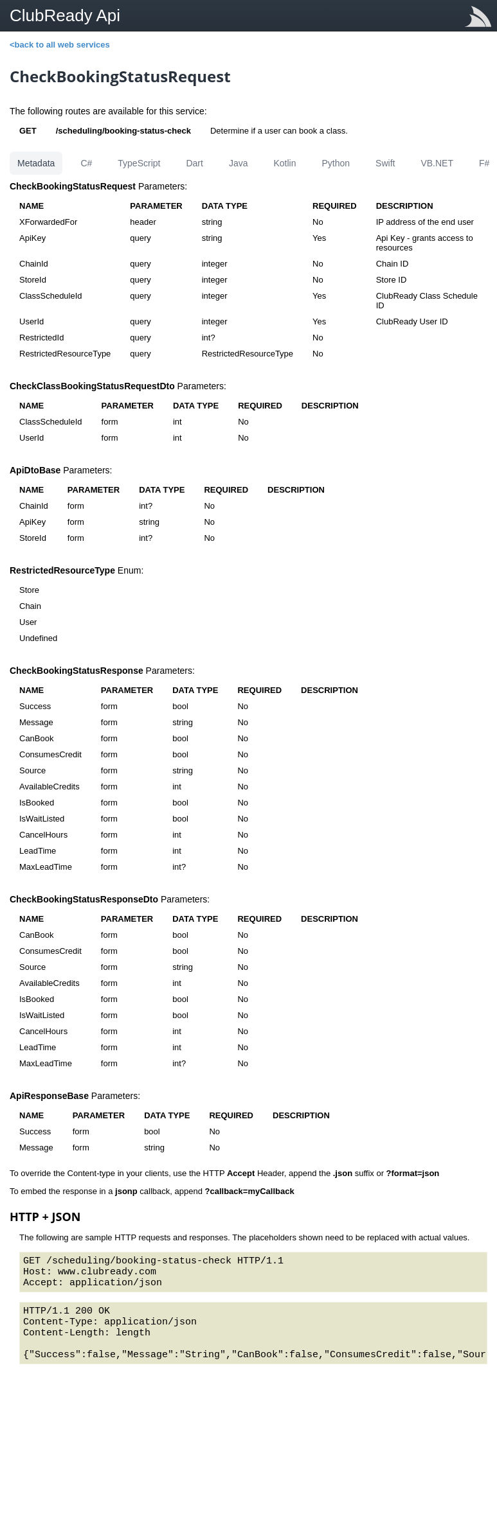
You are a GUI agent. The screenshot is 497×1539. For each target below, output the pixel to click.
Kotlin (284, 163)
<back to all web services (60, 44)
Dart (194, 163)
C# (86, 163)
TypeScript (139, 163)
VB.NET (436, 163)
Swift (385, 163)
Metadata (36, 163)
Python (335, 163)
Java (238, 163)
